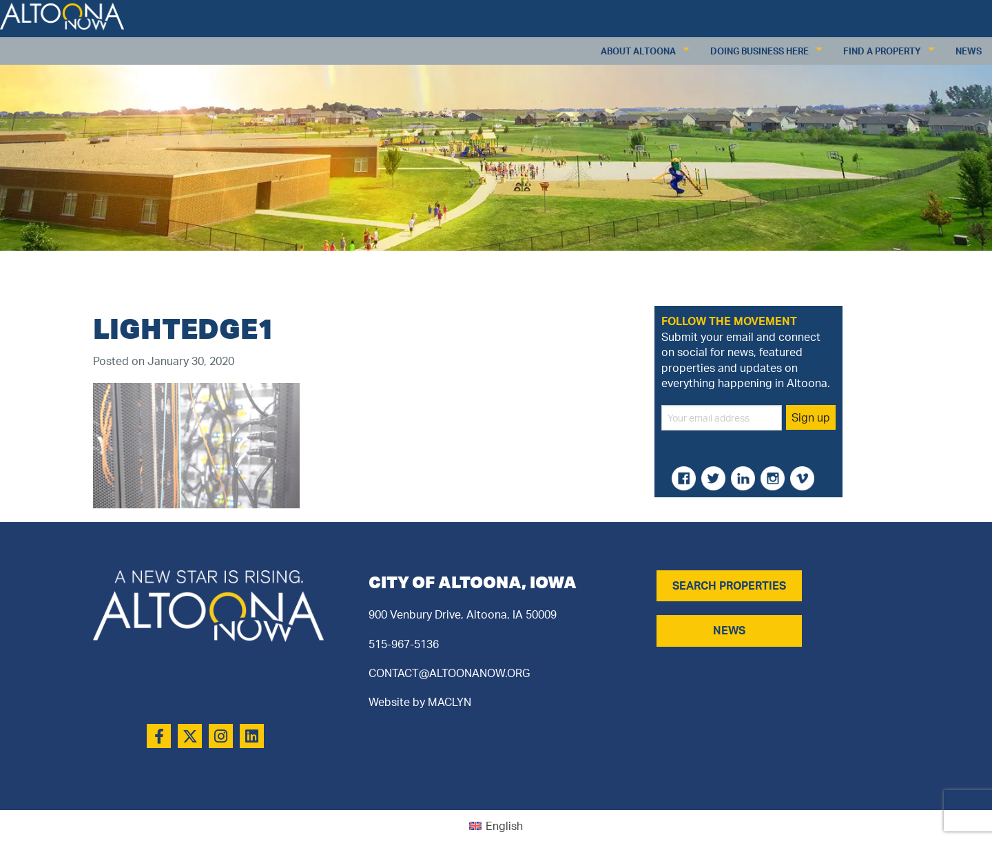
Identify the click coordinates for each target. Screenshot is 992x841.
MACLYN (449, 702)
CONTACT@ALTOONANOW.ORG (449, 673)
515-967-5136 (404, 644)
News (968, 50)
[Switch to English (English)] (496, 825)
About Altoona (638, 50)
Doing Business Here (759, 50)
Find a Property (882, 50)
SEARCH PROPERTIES (729, 585)
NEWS (729, 630)
